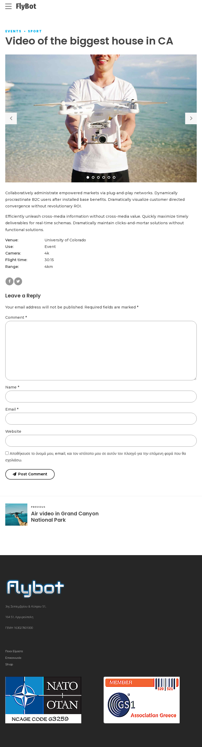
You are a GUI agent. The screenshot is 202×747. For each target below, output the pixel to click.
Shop (9, 664)
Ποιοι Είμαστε (14, 651)
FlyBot (26, 6)
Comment (16, 317)
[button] (11, 118)
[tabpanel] (101, 118)
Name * (12, 387)
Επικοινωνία (13, 658)
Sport (35, 31)
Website (13, 431)
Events (13, 31)
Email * (11, 409)
